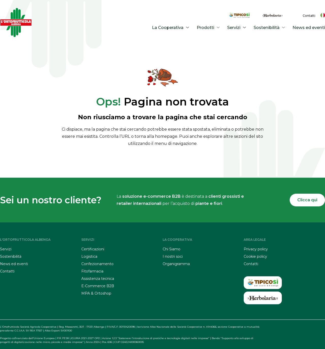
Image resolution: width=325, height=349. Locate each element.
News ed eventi (309, 27)
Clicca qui (307, 200)
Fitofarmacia (92, 271)
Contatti (309, 16)
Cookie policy (255, 256)
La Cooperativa (171, 27)
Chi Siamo (171, 249)
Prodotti (209, 27)
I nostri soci (173, 256)
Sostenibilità (270, 27)
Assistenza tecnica (97, 278)
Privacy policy (256, 249)
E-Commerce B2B (97, 286)
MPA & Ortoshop (96, 293)
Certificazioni (92, 249)
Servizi (237, 27)
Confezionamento (97, 264)
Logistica (89, 256)
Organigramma (176, 264)
